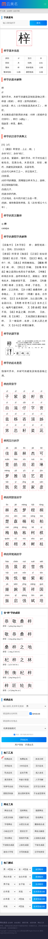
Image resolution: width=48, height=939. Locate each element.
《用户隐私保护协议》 (26, 734)
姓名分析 (39, 759)
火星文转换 (8, 817)
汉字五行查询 (39, 787)
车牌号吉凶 (8, 787)
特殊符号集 (24, 838)
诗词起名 (8, 766)
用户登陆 (19, 745)
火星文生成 (24, 824)
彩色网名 (39, 817)
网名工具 (41, 923)
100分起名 (24, 766)
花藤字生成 (24, 817)
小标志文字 (8, 831)
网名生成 (8, 811)
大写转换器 (24, 852)
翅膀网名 (39, 811)
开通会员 (29, 745)
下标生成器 (39, 845)
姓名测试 (17, 923)
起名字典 (16, 11)
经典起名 (8, 759)
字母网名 (8, 824)
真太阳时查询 (24, 793)
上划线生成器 (39, 838)
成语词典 (33, 923)
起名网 (9, 11)
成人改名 (39, 773)
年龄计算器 (24, 780)
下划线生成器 (8, 845)
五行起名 (39, 766)
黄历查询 (8, 780)
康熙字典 (25, 923)
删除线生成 (39, 824)
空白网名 (8, 838)
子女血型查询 (39, 793)
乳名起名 (8, 773)
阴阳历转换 (8, 793)
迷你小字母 (8, 852)
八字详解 (39, 780)
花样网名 (24, 811)
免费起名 (24, 759)
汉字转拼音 (39, 852)
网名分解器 (39, 831)
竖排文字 (24, 831)
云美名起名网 (24, 931)
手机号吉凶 (24, 787)
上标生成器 (24, 845)
